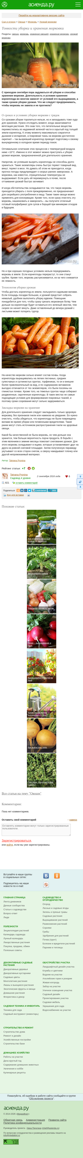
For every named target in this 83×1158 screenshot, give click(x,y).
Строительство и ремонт (18, 1028)
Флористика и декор (13, 997)
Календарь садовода (14, 934)
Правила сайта (57, 1119)
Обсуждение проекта (41, 1098)
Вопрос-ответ (10, 913)
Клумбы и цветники (53, 970)
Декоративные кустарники (17, 973)
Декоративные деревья (15, 969)
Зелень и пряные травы (55, 912)
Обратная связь (13, 1119)
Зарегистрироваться (16, 840)
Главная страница (14, 897)
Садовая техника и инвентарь (21, 1006)
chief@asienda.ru (51, 1128)
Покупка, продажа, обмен (16, 946)
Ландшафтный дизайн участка (58, 966)
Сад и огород (9, 22)
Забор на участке (52, 986)
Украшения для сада (53, 1006)
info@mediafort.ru (11, 1135)
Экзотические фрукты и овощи (19, 989)
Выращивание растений (55, 920)
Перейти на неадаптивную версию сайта (41, 15)
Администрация (35, 1119)
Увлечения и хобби (13, 1068)
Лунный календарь (13, 938)
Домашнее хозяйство (16, 1053)
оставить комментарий (26, 483)
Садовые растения (52, 916)
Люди (6, 917)
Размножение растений (55, 924)
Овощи (21, 22)
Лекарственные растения (16, 942)
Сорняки (47, 928)
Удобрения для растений (56, 935)
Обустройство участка (56, 962)
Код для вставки (15, 495)
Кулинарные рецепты (14, 1072)
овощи (15, 34)
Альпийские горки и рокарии (57, 978)
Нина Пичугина (34, 1128)
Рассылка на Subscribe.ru (46, 884)
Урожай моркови (47, 22)
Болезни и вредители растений (59, 943)
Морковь (32, 22)
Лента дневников (12, 901)
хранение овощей (39, 34)
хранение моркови (59, 34)
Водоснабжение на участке (57, 1010)
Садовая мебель (51, 1002)
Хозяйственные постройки (17, 1039)
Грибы (46, 931)
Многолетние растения (15, 981)
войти (10, 844)
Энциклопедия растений (16, 930)
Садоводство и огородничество (53, 898)
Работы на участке (13, 1057)
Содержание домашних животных (21, 1064)
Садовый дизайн (51, 994)
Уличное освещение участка (57, 990)
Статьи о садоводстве (14, 909)
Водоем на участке (52, 974)
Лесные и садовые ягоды (56, 908)
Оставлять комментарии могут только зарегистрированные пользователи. (36, 830)
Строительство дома (14, 1032)
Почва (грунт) (50, 939)
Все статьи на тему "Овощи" (21, 793)
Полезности (10, 926)
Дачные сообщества (14, 905)
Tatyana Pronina (17, 460)
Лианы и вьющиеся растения (18, 985)
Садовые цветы (11, 977)
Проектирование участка (56, 998)
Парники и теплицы (53, 947)
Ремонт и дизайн (12, 1035)
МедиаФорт (22, 1114)
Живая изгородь (51, 982)
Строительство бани (14, 1043)
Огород (46, 904)
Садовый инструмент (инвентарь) (20, 1014)
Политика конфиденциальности (22, 1122)
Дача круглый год (12, 1060)
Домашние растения (14, 993)
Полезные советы (12, 950)
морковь (24, 34)
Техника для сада (12, 1010)
